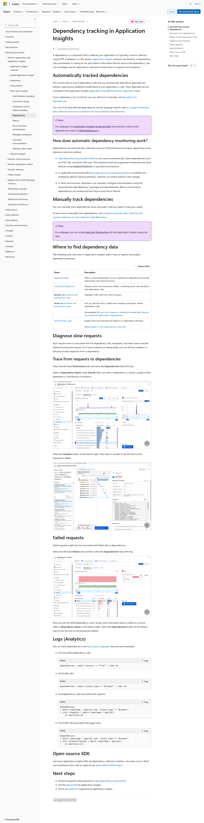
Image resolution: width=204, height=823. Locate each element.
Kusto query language (98, 646)
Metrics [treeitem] (16, 120)
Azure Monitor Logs (63, 320)
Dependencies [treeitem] (19, 115)
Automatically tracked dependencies (179, 28)
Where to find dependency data (183, 37)
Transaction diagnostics (122, 90)
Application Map (61, 277)
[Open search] (190, 3)
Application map (97, 90)
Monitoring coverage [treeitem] (17, 188)
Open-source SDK (177, 52)
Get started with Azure (189, 11)
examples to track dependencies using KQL (107, 326)
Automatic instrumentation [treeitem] (20, 141)
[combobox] (19, 25)
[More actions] (148, 21)
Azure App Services (99, 172)
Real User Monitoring (97, 232)
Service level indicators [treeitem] (18, 194)
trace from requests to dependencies (116, 312)
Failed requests (176, 44)
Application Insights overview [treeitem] (19, 68)
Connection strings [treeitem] (21, 101)
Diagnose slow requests (179, 40)
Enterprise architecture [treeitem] (18, 204)
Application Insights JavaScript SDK (92, 126)
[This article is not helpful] (194, 65)
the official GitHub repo (109, 765)
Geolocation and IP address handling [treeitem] (21, 108)
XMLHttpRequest (88, 130)
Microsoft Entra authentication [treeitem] (19, 127)
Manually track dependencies (182, 33)
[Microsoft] (5, 4)
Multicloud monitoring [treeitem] (18, 199)
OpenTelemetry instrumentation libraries (78, 158)
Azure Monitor (78, 21)
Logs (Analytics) (176, 48)
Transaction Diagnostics (64, 286)
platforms (73, 788)
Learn (55, 21)
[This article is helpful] (191, 65)
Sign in (198, 3)
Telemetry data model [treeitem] (22, 148)
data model (71, 784)
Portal (172, 11)
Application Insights (102, 59)
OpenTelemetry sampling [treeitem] (23, 96)
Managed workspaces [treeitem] (22, 134)
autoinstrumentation (120, 172)
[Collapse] (35, 19)
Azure (65, 21)
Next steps (174, 55)
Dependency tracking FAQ (113, 780)
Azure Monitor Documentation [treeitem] (19, 31)
